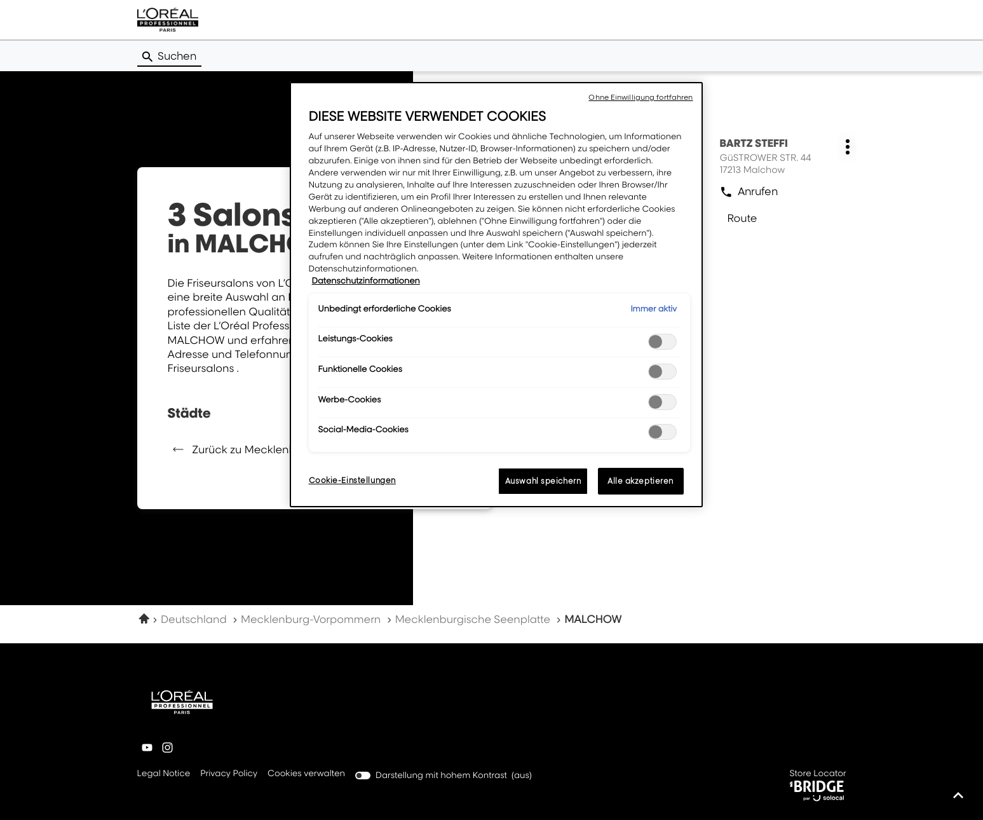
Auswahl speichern (543, 481)
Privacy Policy (228, 774)
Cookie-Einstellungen (352, 480)
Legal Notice (164, 774)
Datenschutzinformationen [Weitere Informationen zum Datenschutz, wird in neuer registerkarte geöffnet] (366, 281)
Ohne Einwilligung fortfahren (640, 97)
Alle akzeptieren (640, 481)
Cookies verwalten (306, 774)
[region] (496, 294)
